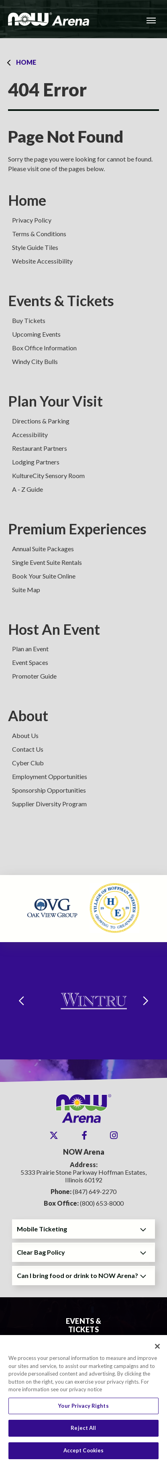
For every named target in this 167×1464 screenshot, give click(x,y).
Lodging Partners (35, 462)
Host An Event (54, 629)
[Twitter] (53, 1135)
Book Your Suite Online (43, 576)
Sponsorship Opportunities (49, 790)
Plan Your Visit (55, 401)
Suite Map (26, 589)
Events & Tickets (61, 300)
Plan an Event (30, 648)
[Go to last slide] (21, 1001)
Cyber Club (28, 763)
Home (26, 62)
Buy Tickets (28, 320)
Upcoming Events (36, 334)
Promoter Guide (34, 676)
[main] (83, 456)
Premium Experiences (77, 529)
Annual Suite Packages (43, 548)
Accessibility (30, 434)
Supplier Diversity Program (49, 804)
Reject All (83, 1431)
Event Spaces (30, 662)
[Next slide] (146, 1001)
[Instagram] (114, 1135)
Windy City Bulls (35, 361)
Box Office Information (44, 348)
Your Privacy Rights (83, 1408)
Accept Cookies (83, 1453)
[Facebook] (84, 1135)
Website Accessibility (42, 261)
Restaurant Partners (39, 448)
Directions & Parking (40, 421)
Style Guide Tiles (35, 247)
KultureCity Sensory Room (48, 475)
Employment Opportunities (49, 776)
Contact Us (27, 749)
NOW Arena (48, 19)
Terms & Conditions (39, 233)
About (28, 715)
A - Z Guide (27, 489)
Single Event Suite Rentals (47, 562)
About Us (25, 735)
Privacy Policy (31, 220)
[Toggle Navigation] (151, 20)
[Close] (157, 1349)
